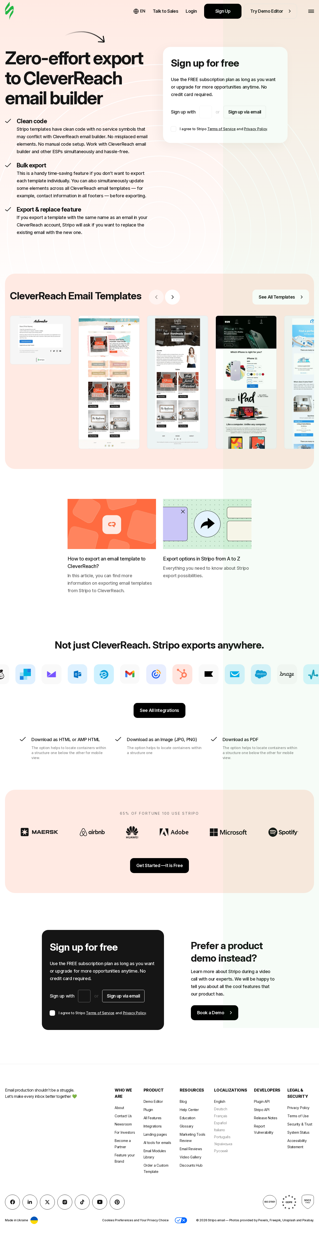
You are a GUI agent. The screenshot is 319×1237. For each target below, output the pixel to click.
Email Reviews (191, 1149)
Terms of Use (298, 1116)
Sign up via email (244, 111)
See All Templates (281, 297)
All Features (153, 1118)
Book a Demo (214, 1012)
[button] (181, 1220)
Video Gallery (190, 1157)
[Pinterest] (117, 1202)
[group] (40, 340)
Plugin (148, 1110)
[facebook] (12, 1202)
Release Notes (265, 1118)
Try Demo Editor (270, 11)
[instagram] (64, 1202)
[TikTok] (82, 1202)
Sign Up (223, 11)
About (119, 1108)
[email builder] (9, 11)
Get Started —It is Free (159, 865)
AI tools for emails (157, 1142)
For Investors (125, 1132)
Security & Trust (299, 1124)
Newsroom (123, 1124)
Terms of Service (221, 129)
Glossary (186, 1126)
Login (191, 11)
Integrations (153, 1126)
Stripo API (261, 1110)
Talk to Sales (165, 11)
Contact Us (123, 1116)
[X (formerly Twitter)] (47, 1202)
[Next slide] (172, 297)
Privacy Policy (255, 129)
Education (187, 1118)
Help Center (189, 1110)
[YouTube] (99, 1202)
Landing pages (155, 1134)
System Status (298, 1132)
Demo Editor (153, 1101)
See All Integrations (159, 710)
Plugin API (261, 1101)
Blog (183, 1101)
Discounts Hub (191, 1165)
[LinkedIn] (29, 1202)
